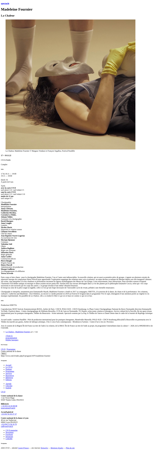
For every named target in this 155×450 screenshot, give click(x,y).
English (8, 388)
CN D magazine (12, 430)
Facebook (9, 434)
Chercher (9, 386)
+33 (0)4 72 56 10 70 (9, 424)
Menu (4, 353)
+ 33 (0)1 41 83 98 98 (9, 406)
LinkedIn (9, 439)
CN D (3, 349)
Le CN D (9, 367)
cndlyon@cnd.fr (7, 426)
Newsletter (10, 432)
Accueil (8, 365)
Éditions (9, 380)
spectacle (5, 3)
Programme (11, 349)
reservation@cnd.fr (8, 408)
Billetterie (9, 378)
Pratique (9, 369)
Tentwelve (44, 448)
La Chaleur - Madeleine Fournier (18, 332)
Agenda (8, 384)
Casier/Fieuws (23, 448)
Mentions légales (57, 448)
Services (9, 373)
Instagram (9, 437)
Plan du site (70, 448)
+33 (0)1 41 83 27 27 (9, 414)
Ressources (10, 376)
